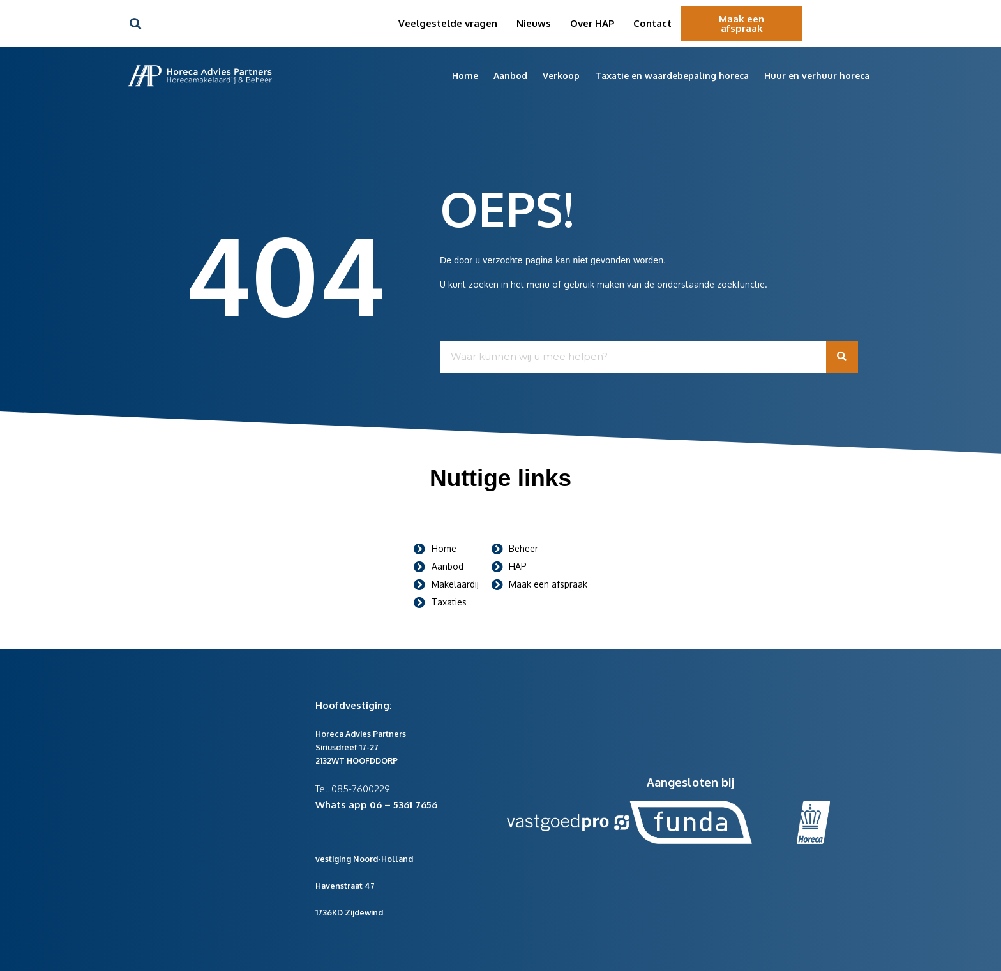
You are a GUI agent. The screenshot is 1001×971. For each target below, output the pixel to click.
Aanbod (510, 75)
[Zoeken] (842, 357)
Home (465, 75)
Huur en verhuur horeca (816, 75)
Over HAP (592, 23)
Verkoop (561, 75)
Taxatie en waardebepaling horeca (672, 75)
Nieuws (533, 23)
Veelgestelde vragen (447, 23)
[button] (135, 23)
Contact (652, 23)
